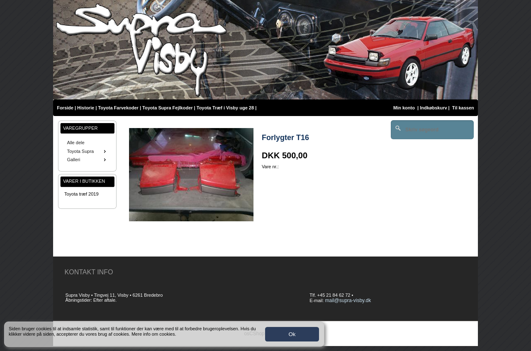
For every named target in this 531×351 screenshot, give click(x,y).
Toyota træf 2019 (81, 193)
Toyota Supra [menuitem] (87, 151)
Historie (85, 107)
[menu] (87, 151)
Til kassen (463, 107)
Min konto (404, 107)
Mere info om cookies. (154, 334)
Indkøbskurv (433, 107)
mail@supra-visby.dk (348, 300)
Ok (291, 334)
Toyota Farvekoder (118, 107)
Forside (65, 107)
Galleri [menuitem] (87, 159)
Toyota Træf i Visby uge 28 (225, 107)
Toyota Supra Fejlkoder (167, 107)
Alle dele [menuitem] (75, 142)
